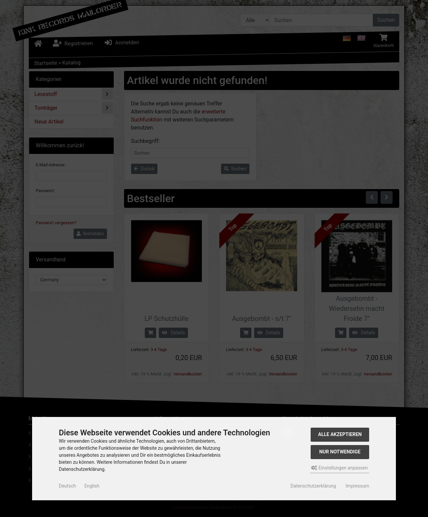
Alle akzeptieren (340, 434)
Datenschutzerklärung (313, 486)
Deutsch (67, 486)
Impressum (357, 486)
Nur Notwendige (339, 452)
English (91, 486)
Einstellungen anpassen (339, 467)
